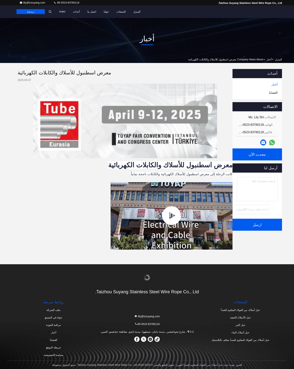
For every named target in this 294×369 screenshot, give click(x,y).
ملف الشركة (53, 309)
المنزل (136, 11)
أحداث (76, 11)
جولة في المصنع (53, 317)
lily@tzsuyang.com (33, 2)
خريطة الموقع (53, 347)
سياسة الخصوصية (53, 354)
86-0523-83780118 (66, 2)
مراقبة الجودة (53, 324)
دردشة (30, 11)
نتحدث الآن (257, 154)
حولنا (106, 11)
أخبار (269, 59)
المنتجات (121, 11)
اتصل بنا (91, 11)
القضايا (53, 339)
